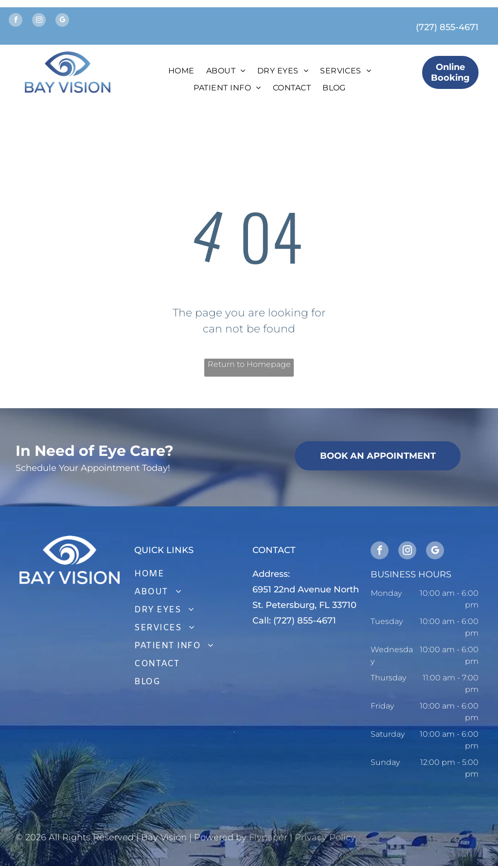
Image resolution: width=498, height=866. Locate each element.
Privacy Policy (325, 837)
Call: (261, 620)
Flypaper (268, 837)
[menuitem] (181, 71)
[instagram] (39, 21)
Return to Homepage (249, 364)
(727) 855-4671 (447, 27)
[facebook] (15, 21)
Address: (271, 574)
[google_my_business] (62, 21)
